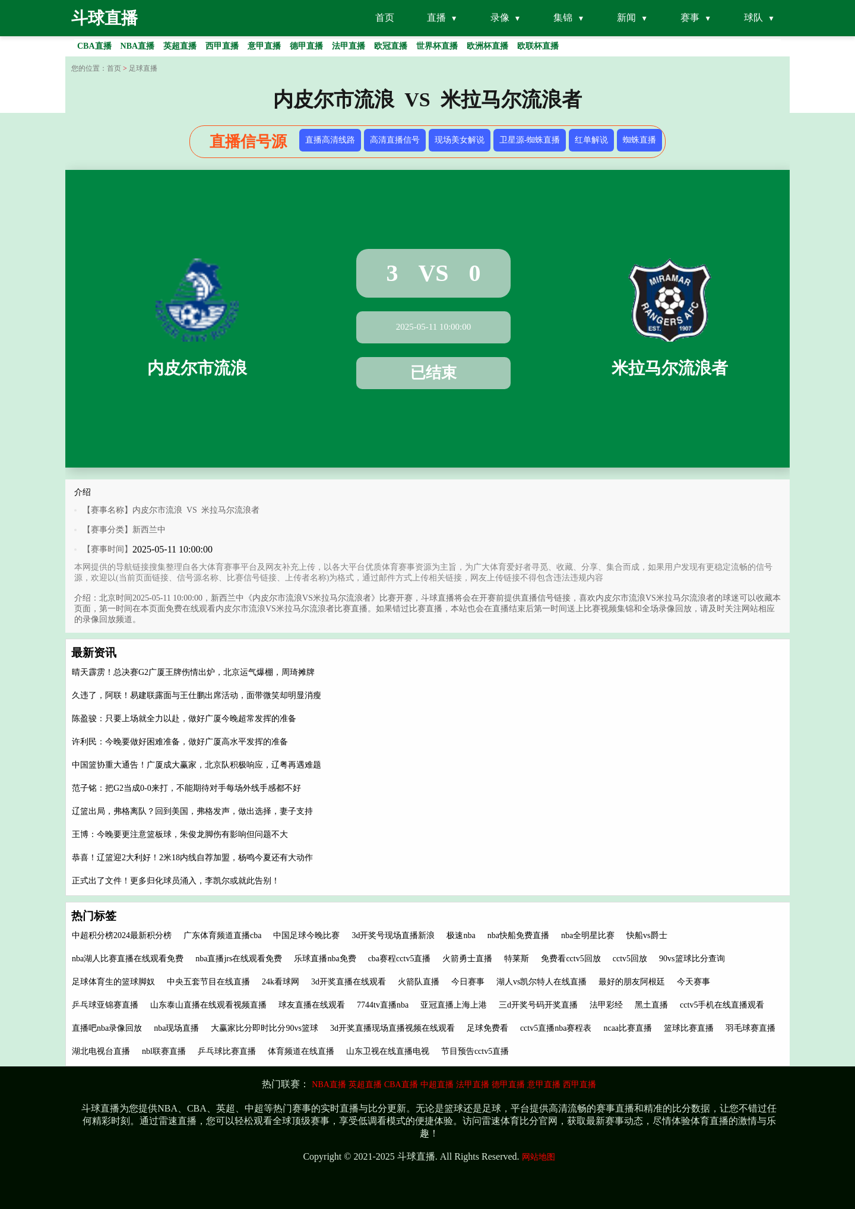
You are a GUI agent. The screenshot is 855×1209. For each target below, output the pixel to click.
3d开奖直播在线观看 (348, 981)
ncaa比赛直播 (627, 1028)
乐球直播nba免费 (325, 958)
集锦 (562, 17)
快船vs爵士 (646, 935)
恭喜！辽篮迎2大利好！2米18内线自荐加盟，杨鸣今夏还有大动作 (192, 857)
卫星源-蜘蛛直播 (529, 139)
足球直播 (143, 68)
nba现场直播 (176, 1028)
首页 (384, 17)
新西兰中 (149, 529)
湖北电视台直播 (101, 1051)
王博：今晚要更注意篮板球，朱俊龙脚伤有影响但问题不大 (180, 834)
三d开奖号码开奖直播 (538, 1004)
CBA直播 (401, 1084)
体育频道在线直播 (301, 1051)
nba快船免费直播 (518, 935)
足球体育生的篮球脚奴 (113, 981)
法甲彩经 (606, 1004)
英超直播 (365, 1084)
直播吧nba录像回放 (107, 1028)
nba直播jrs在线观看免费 (238, 958)
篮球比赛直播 (689, 1028)
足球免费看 (487, 1028)
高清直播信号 (395, 139)
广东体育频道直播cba (222, 935)
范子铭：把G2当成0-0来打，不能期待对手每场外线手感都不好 (186, 788)
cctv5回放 (630, 958)
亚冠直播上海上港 (453, 1004)
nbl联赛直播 (164, 1051)
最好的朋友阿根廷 (631, 981)
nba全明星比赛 (588, 935)
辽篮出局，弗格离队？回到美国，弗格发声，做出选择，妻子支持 (192, 811)
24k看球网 (280, 981)
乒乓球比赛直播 (227, 1051)
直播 (436, 17)
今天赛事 (693, 981)
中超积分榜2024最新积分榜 (122, 935)
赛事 (689, 17)
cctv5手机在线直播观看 (722, 1004)
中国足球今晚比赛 (306, 935)
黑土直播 (651, 1004)
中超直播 (437, 1084)
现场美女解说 (459, 139)
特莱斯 (516, 958)
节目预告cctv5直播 (475, 1051)
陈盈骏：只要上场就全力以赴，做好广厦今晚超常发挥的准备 (184, 718)
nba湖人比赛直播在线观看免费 (127, 958)
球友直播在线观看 (311, 1004)
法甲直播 (472, 1084)
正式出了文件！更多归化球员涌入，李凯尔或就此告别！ (176, 880)
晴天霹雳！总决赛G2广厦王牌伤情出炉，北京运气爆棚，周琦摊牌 (193, 672)
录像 (499, 17)
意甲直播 (543, 1084)
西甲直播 (579, 1084)
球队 (753, 17)
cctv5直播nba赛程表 (556, 1028)
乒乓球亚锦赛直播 (105, 1004)
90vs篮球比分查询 (691, 958)
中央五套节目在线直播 (208, 981)
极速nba (460, 935)
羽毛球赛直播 (750, 1028)
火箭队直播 (418, 981)
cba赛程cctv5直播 (399, 958)
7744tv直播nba (382, 1004)
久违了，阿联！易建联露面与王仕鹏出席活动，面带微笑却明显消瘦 (196, 695)
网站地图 (538, 1157)
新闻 (626, 17)
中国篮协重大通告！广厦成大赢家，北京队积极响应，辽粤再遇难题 (196, 764)
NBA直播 (329, 1084)
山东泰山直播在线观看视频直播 (208, 1004)
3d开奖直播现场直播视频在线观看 (392, 1028)
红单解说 (591, 139)
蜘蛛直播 (639, 139)
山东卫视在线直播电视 (387, 1051)
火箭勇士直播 (467, 958)
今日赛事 (467, 981)
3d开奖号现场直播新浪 (393, 935)
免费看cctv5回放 (570, 958)
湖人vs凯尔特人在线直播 (541, 981)
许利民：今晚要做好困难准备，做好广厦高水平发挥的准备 (180, 741)
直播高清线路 (330, 139)
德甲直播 (508, 1084)
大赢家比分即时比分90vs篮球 (264, 1028)
